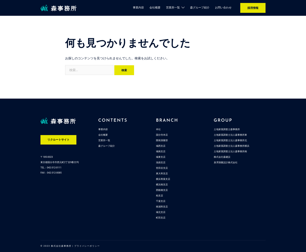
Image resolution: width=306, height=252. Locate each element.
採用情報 (252, 7)
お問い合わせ (223, 7)
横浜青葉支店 (163, 179)
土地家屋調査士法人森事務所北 (230, 140)
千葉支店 (160, 201)
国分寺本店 (162, 134)
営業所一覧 (173, 7)
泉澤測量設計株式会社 (225, 162)
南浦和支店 (162, 206)
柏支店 (159, 195)
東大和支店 (162, 173)
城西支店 (160, 146)
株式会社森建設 (222, 157)
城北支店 (160, 212)
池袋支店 (160, 162)
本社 (158, 129)
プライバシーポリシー (87, 246)
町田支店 (160, 217)
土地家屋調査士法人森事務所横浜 (231, 146)
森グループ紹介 (199, 7)
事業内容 (138, 7)
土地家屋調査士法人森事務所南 (230, 151)
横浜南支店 (162, 184)
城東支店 (160, 157)
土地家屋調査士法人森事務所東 (230, 134)
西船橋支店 (162, 190)
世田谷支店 (162, 168)
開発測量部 (162, 140)
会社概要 (155, 7)
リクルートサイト (58, 139)
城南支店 (160, 151)
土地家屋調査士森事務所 (227, 129)
